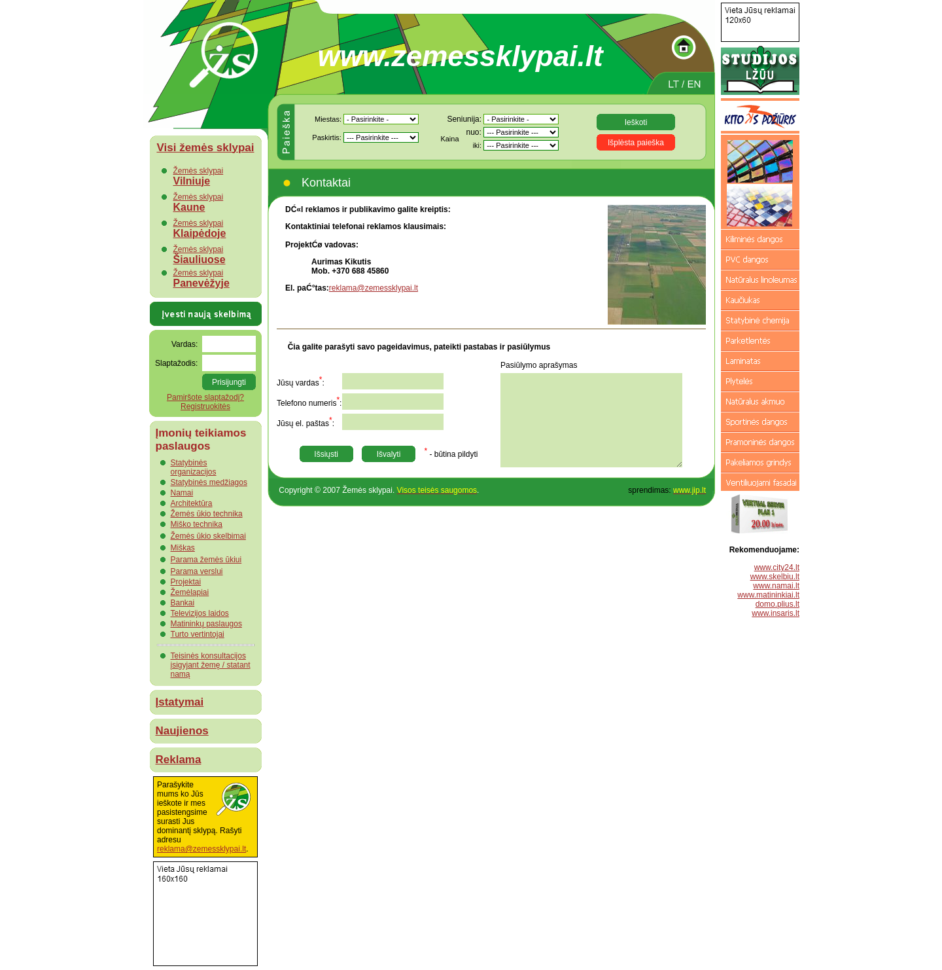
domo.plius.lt (777, 604)
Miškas (183, 547)
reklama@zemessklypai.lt (201, 848)
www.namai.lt (776, 585)
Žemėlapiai (190, 592)
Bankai (183, 602)
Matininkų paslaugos (206, 623)
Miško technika (196, 524)
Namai (182, 492)
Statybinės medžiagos (209, 482)
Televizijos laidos (200, 613)
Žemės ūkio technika (207, 513)
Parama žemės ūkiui (206, 559)
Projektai (186, 581)
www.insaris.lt (775, 613)
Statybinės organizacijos (194, 467)
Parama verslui (197, 571)
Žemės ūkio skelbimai (208, 536)
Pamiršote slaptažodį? (205, 397)
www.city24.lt (776, 567)
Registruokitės (205, 406)
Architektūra (192, 503)
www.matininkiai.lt (768, 595)
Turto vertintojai (197, 634)
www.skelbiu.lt (774, 576)
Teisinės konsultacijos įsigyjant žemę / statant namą (211, 665)
